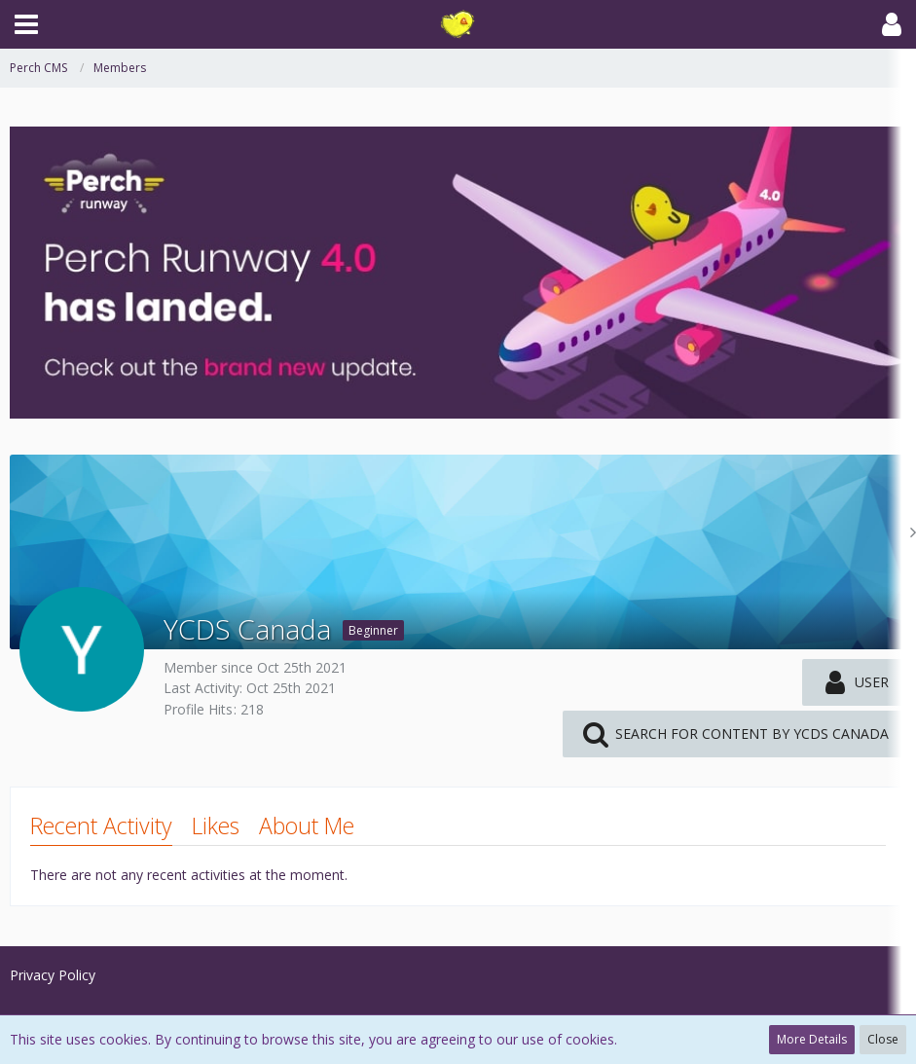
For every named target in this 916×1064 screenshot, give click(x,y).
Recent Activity (101, 825)
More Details (812, 1039)
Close (882, 1039)
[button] (26, 24)
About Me (306, 825)
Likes (215, 825)
